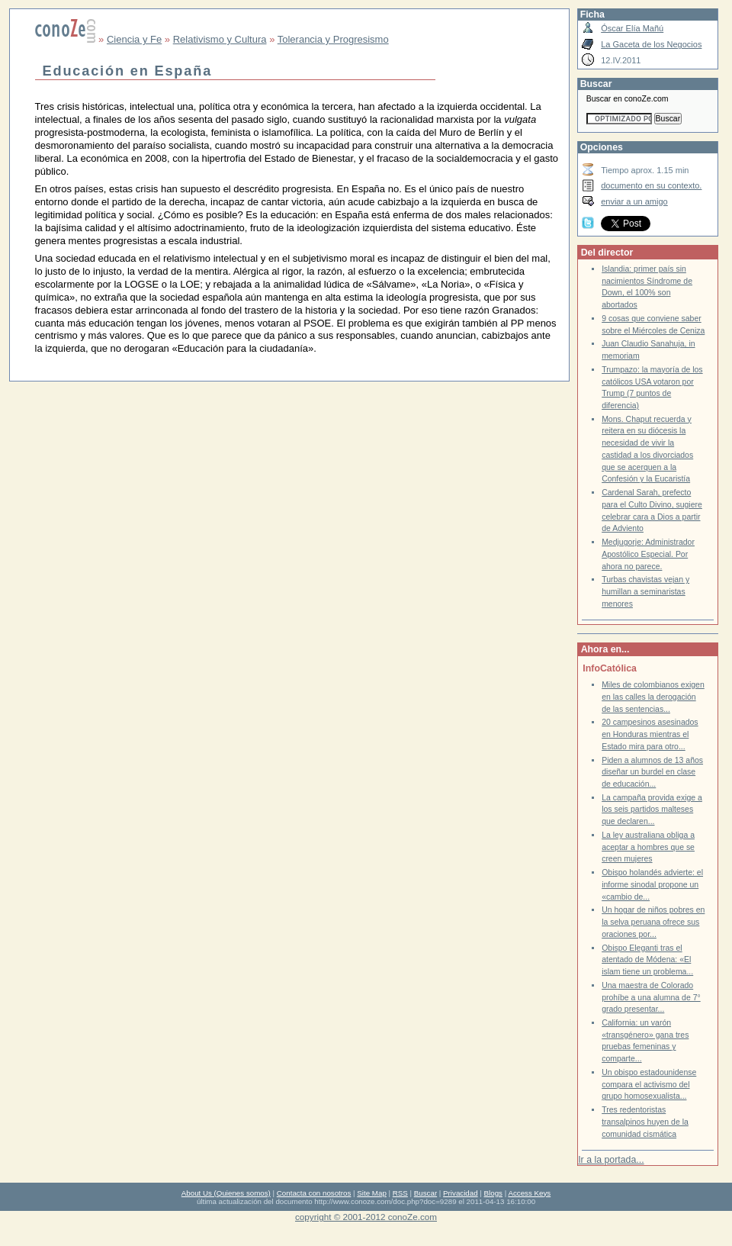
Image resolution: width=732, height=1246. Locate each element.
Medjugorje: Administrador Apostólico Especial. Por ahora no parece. (648, 554)
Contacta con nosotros (314, 1193)
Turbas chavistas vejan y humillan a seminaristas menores (645, 591)
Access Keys (529, 1193)
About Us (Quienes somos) (226, 1193)
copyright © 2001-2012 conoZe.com (366, 1217)
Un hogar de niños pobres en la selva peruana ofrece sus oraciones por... (653, 922)
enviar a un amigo (634, 201)
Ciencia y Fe (134, 39)
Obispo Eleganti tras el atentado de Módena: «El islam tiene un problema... (647, 960)
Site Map (371, 1193)
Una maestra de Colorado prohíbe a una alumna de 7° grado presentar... (651, 997)
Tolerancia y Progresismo (333, 39)
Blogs (493, 1193)
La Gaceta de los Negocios (651, 44)
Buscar (425, 1193)
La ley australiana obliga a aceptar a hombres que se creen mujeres (648, 847)
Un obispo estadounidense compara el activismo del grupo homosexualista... (649, 1084)
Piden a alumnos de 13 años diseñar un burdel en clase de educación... (652, 772)
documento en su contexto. (651, 185)
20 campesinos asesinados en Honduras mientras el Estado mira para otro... (650, 734)
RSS (400, 1193)
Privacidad (460, 1193)
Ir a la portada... (611, 1159)
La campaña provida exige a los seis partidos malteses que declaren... (652, 810)
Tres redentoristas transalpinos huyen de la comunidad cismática (645, 1122)
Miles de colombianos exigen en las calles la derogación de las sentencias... (653, 697)
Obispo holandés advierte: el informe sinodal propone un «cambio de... (652, 884)
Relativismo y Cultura (220, 39)
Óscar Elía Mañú (632, 28)
